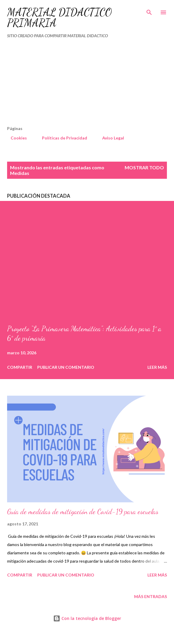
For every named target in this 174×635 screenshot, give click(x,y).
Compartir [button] (19, 367)
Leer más (157, 367)
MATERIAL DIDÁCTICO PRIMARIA (59, 17)
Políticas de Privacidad (61, 137)
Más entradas (150, 596)
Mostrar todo (144, 167)
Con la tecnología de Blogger (87, 618)
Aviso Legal (110, 137)
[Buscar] (149, 10)
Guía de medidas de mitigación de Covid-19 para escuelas (82, 511)
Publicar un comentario (65, 367)
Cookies (15, 137)
